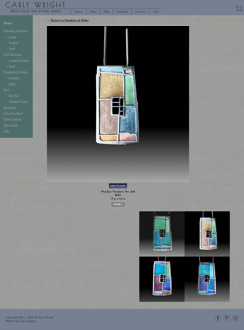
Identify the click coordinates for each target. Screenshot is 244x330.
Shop (93, 11)
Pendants (14, 78)
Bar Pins (13, 96)
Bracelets (10, 107)
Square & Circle (18, 101)
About (79, 11)
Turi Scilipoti (28, 321)
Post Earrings (12, 54)
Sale (155, 11)
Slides (12, 84)
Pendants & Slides (16, 72)
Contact (140, 11)
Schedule (122, 11)
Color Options (13, 119)
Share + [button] (118, 204)
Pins (6, 90)
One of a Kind (13, 113)
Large (12, 37)
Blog (107, 11)
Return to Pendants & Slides (70, 20)
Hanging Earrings (15, 31)
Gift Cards (11, 125)
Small (12, 48)
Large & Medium (19, 60)
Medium (13, 43)
